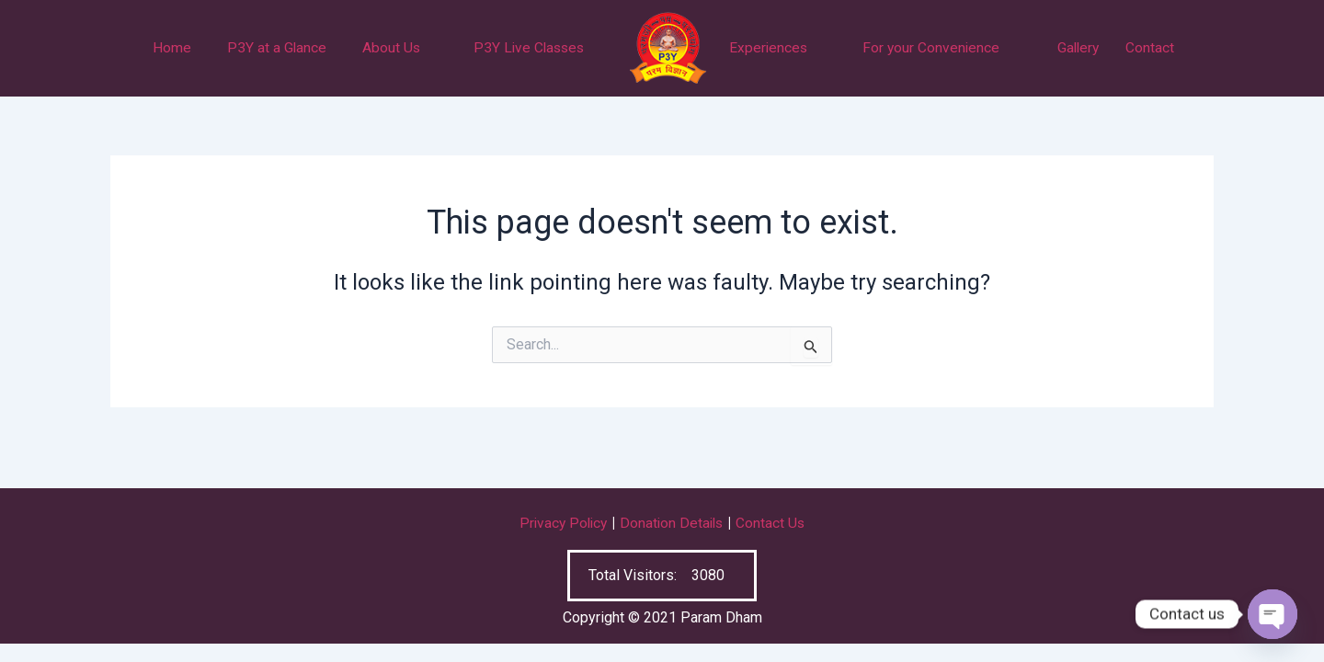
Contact (1149, 48)
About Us (391, 48)
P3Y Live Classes (528, 48)
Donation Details (673, 523)
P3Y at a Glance (276, 48)
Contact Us (774, 523)
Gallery (1078, 48)
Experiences (768, 48)
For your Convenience (931, 48)
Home (172, 48)
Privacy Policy (561, 523)
